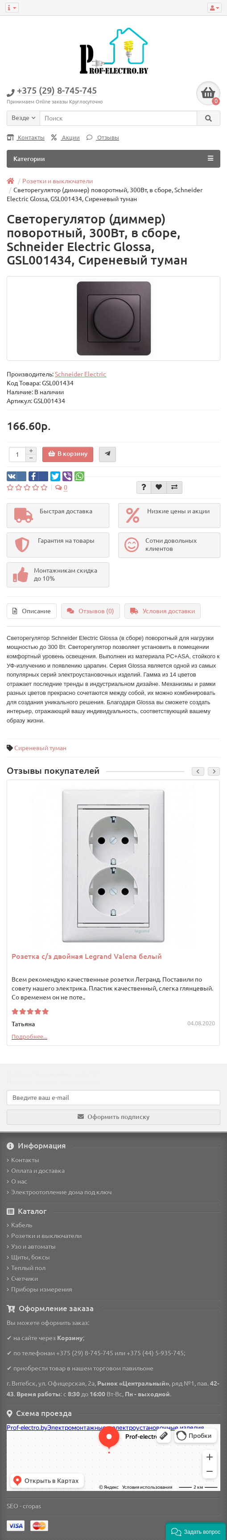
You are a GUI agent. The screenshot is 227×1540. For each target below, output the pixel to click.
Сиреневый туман (40, 747)
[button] (196, 1531)
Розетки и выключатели (44, 1235)
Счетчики (22, 1278)
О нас (17, 1181)
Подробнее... (29, 1036)
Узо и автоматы (31, 1246)
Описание (31, 611)
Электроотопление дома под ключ (59, 1192)
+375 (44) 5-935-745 (155, 1353)
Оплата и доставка (36, 1170)
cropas (32, 1506)
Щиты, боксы (28, 1257)
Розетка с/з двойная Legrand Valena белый (87, 956)
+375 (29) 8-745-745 (84, 1353)
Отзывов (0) (90, 611)
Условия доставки (162, 611)
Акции (65, 137)
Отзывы (103, 137)
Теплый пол (26, 1268)
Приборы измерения (39, 1289)
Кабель (19, 1225)
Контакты (26, 137)
